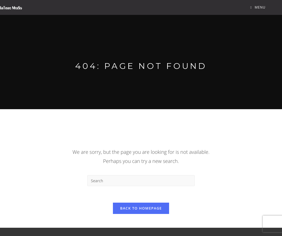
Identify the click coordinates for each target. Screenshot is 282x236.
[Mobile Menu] (257, 7)
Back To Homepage (141, 208)
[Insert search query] (141, 180)
